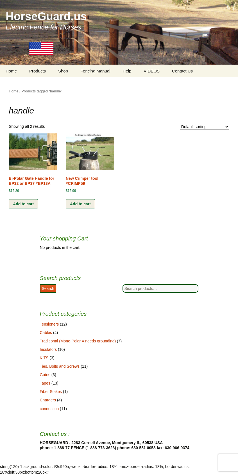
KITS (44, 358)
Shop (63, 71)
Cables (46, 332)
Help (127, 71)
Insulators (48, 349)
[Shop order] (204, 126)
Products (37, 71)
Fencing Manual (95, 71)
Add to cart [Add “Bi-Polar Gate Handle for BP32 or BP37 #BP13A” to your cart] (23, 204)
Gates (45, 374)
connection (49, 408)
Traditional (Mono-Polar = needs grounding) (78, 341)
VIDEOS (152, 71)
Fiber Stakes (51, 391)
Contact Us (182, 71)
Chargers (48, 400)
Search (48, 288)
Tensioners (49, 324)
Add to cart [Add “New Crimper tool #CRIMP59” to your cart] (80, 204)
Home (11, 71)
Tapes (45, 383)
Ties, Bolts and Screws (60, 366)
